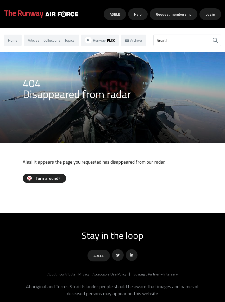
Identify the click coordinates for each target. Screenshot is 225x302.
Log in (210, 14)
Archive (133, 40)
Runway (100, 40)
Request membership (173, 14)
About (52, 274)
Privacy (84, 274)
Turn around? (43, 178)
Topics (69, 40)
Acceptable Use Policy (109, 274)
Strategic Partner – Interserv (156, 274)
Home (12, 40)
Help (138, 14)
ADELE (115, 14)
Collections (51, 40)
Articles (33, 40)
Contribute (67, 274)
